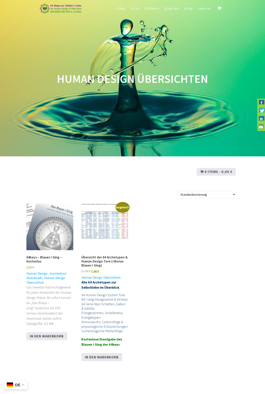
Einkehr (152, 8)
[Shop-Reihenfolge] (207, 194)
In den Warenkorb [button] (47, 336)
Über (121, 8)
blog (189, 8)
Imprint (204, 8)
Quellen (172, 8)
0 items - (216, 171)
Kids (136, 8)
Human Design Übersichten (101, 277)
